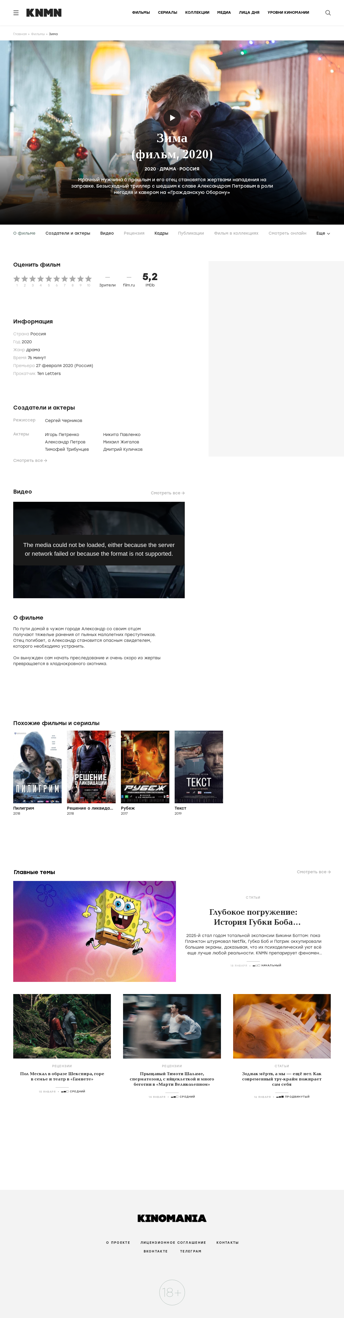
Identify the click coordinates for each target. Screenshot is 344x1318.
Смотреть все (28, 460)
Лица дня (249, 12)
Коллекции (197, 12)
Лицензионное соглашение (173, 1243)
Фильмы (141, 12)
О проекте (118, 1243)
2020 (150, 168)
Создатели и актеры (68, 233)
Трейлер (172, 118)
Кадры (161, 233)
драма (168, 168)
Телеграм (191, 1251)
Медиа (224, 12)
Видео (107, 233)
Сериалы (167, 12)
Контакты (227, 1243)
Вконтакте (156, 1251)
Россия (189, 168)
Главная (20, 34)
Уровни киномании (288, 12)
